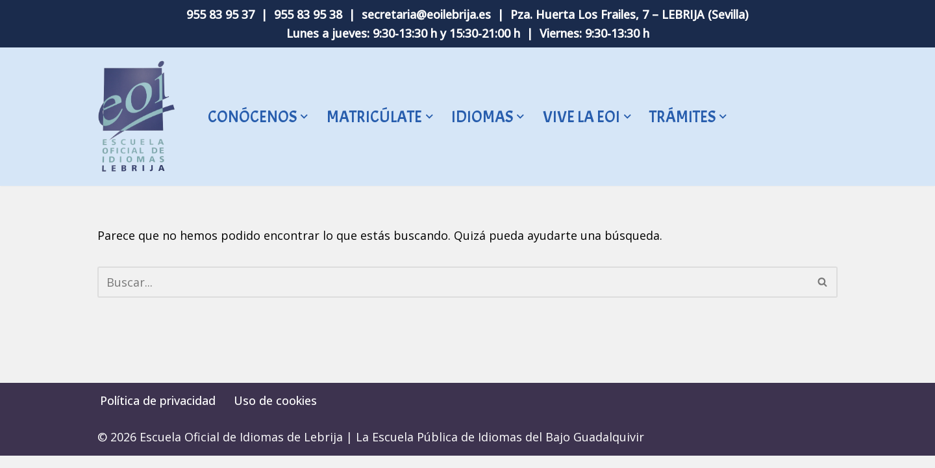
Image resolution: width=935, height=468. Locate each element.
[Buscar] (452, 282)
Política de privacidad (158, 413)
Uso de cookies (275, 413)
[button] (304, 117)
